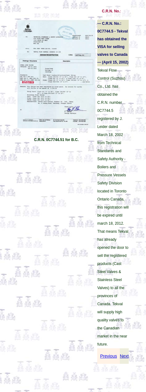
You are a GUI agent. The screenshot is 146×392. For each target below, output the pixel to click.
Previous (108, 356)
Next (124, 356)
